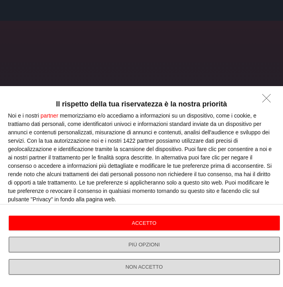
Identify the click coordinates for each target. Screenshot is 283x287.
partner (49, 115)
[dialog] (141, 186)
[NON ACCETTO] (268, 100)
